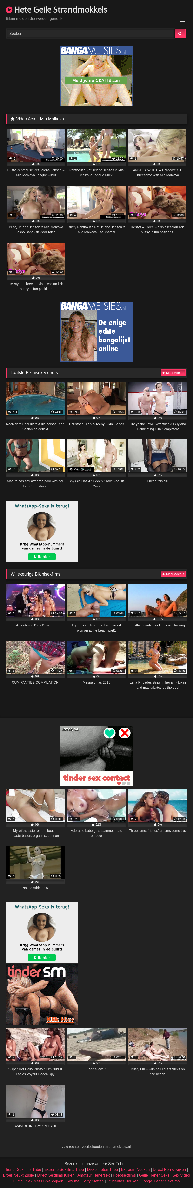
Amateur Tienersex (93, 1175)
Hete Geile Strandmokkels (56, 9)
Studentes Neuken (123, 1181)
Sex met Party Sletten (85, 1181)
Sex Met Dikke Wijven (44, 1181)
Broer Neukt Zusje (18, 1175)
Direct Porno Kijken (169, 1169)
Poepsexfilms (124, 1175)
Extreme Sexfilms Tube (64, 1169)
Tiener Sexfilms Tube (23, 1169)
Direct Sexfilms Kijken (55, 1175)
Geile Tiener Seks (154, 1175)
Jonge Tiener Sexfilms (161, 1181)
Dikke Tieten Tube (102, 1169)
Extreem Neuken (135, 1169)
